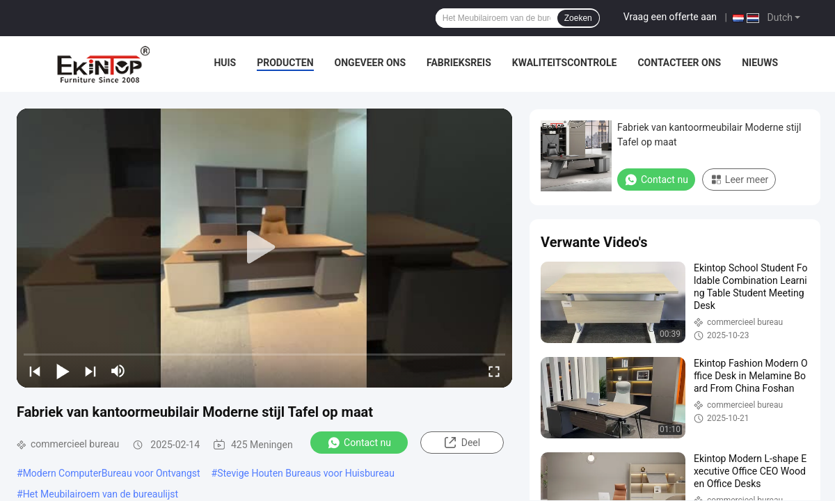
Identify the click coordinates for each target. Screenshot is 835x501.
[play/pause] (63, 370)
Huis (225, 62)
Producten (285, 62)
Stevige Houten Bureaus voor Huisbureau (306, 473)
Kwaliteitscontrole (564, 62)
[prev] (35, 370)
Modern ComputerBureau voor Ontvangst (111, 473)
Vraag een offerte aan (670, 16)
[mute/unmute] (118, 370)
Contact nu (359, 442)
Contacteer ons (679, 62)
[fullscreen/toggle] (494, 370)
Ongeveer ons (370, 62)
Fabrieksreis (459, 62)
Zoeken (578, 18)
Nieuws (760, 62)
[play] (264, 247)
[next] (90, 370)
